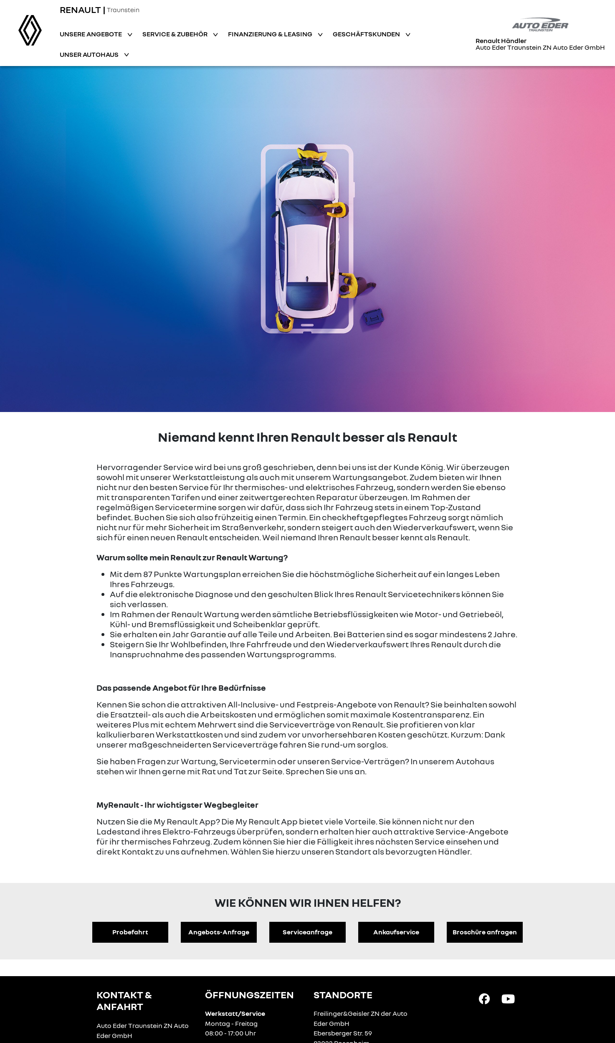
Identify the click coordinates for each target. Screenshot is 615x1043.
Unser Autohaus (90, 54)
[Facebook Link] (484, 998)
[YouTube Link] (508, 998)
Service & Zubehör (175, 34)
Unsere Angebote (91, 34)
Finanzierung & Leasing (271, 34)
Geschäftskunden (367, 34)
